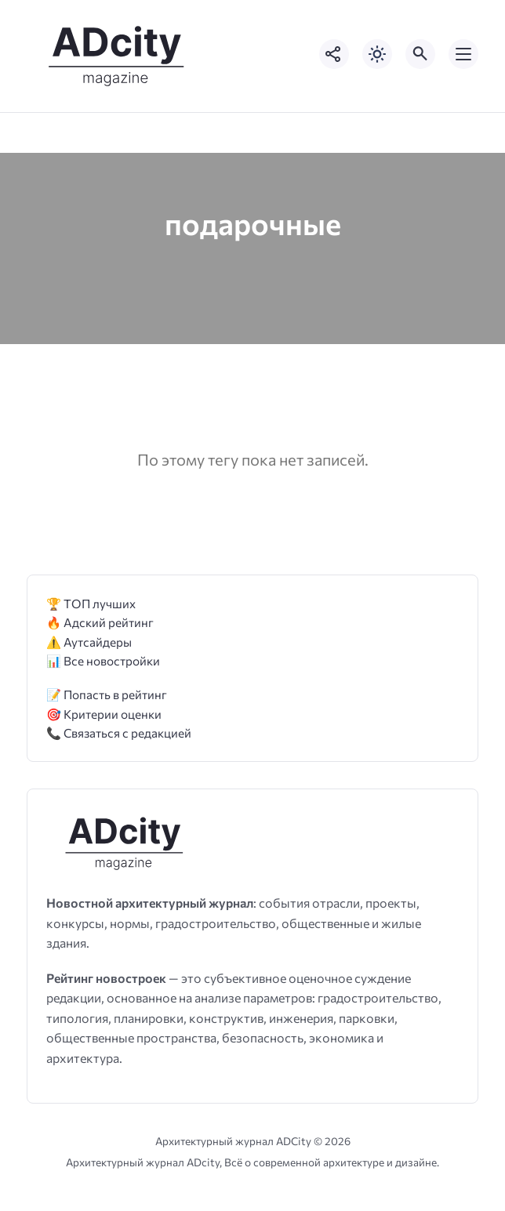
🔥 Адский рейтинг (100, 622)
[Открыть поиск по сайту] (420, 54)
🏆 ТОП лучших (91, 603)
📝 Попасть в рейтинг (106, 694)
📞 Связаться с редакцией (118, 732)
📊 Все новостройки (103, 660)
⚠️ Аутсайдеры (89, 641)
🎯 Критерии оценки (104, 713)
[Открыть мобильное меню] (463, 54)
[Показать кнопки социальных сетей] (334, 54)
